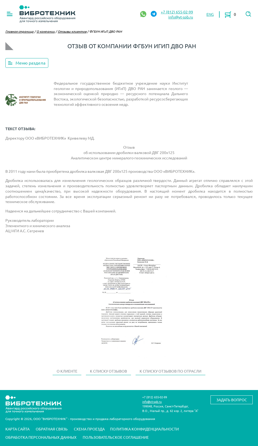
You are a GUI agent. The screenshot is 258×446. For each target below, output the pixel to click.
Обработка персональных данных (41, 437)
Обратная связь (52, 428)
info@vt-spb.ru (180, 16)
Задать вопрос (231, 399)
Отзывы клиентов (72, 31)
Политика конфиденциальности (144, 428)
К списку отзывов (108, 371)
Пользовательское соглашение (116, 437)
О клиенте (67, 371)
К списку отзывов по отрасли (170, 371)
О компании (46, 31)
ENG (210, 14)
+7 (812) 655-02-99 (177, 11)
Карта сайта (17, 428)
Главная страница (19, 31)
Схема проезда (89, 428)
